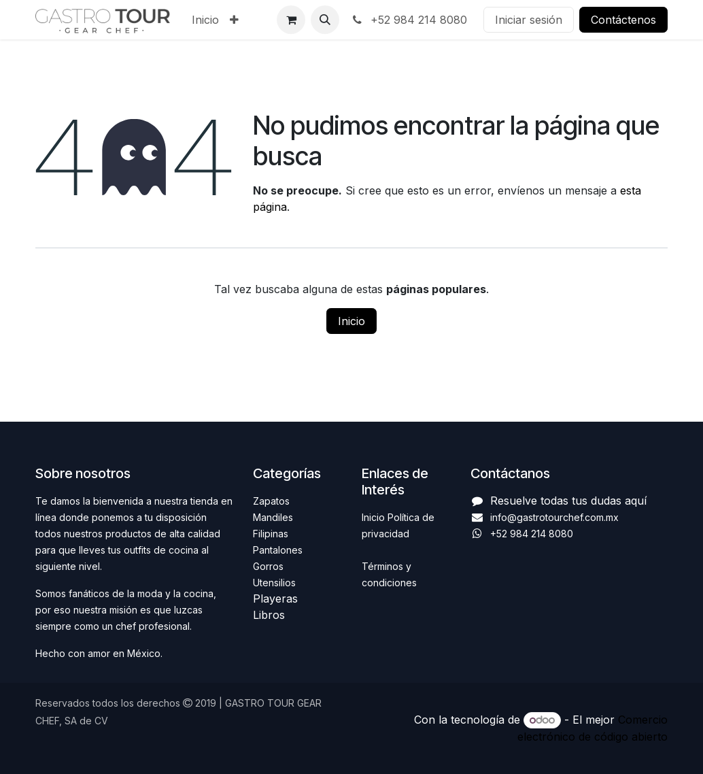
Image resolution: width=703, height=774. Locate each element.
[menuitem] (205, 19)
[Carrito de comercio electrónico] (291, 19)
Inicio (351, 321)
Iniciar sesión (528, 20)
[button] (325, 19)
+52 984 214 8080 (408, 20)
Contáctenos (623, 20)
